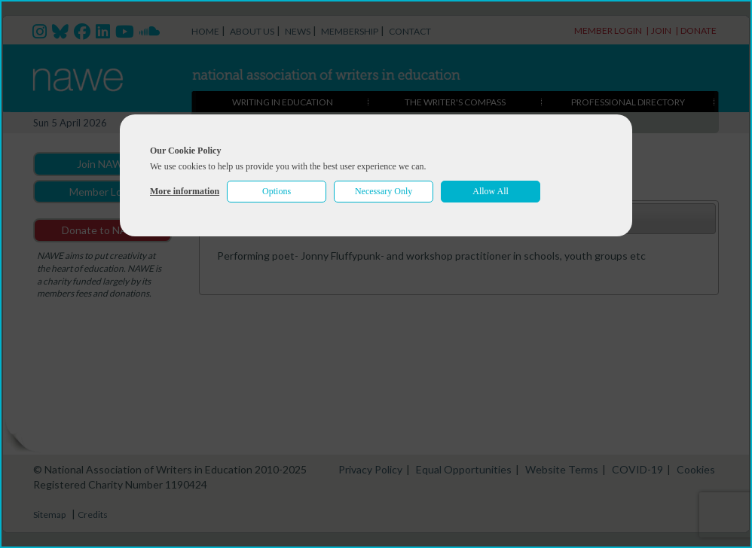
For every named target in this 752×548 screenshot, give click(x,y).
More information (184, 191)
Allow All (490, 191)
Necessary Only (383, 191)
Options (276, 191)
